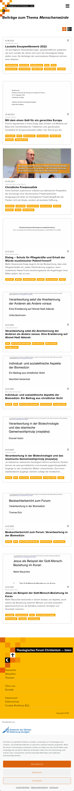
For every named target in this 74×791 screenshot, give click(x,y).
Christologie (9, 615)
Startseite (10, 670)
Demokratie (9, 206)
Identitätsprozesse (36, 65)
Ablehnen (37, 772)
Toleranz (62, 279)
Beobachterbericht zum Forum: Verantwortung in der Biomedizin (36, 533)
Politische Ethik (37, 69)
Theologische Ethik (21, 140)
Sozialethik (61, 69)
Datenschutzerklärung (39, 787)
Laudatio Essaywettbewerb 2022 (26, 46)
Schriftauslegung (34, 619)
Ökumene (57, 206)
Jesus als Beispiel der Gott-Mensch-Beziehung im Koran (36, 594)
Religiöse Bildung (50, 69)
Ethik (7, 343)
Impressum (54, 787)
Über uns (10, 686)
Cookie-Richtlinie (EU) (17, 705)
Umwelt (18, 210)
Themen (9, 677)
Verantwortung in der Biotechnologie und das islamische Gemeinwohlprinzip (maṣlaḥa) (34, 457)
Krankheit (41, 279)
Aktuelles (10, 673)
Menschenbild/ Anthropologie (21, 343)
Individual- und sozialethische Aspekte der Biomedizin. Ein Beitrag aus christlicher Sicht (34, 396)
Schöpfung (22, 619)
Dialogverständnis (11, 65)
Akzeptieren (37, 764)
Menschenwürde (24, 69)
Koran (32, 615)
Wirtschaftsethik (28, 210)
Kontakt (9, 689)
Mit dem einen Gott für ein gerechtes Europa (33, 120)
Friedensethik (24, 65)
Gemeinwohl (24, 478)
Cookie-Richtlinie (22, 787)
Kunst (47, 65)
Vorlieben (37, 780)
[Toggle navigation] (67, 6)
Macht (54, 65)
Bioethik (18, 279)
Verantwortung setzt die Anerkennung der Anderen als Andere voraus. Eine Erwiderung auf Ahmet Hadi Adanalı (36, 334)
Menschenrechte (11, 69)
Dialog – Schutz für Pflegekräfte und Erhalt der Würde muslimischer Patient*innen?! (35, 259)
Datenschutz (12, 701)
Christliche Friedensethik (21, 187)
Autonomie (9, 279)
